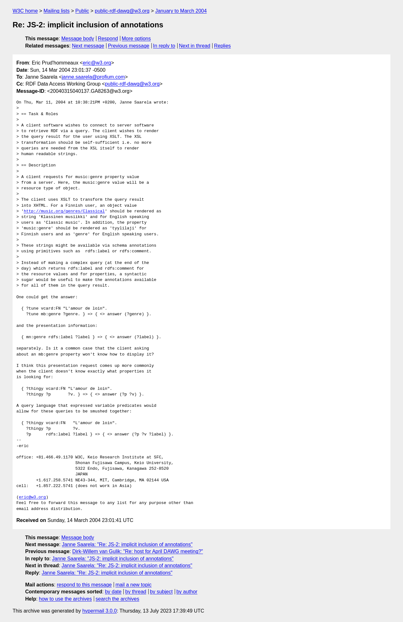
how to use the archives (65, 599)
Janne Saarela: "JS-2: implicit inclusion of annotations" (112, 558)
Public (82, 11)
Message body (77, 38)
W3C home (25, 11)
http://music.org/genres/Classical (64, 211)
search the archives (117, 599)
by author (186, 591)
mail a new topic (134, 584)
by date (113, 591)
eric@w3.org (97, 62)
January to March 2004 (181, 11)
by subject (161, 591)
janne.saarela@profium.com (93, 77)
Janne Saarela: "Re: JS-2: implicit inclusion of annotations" (127, 544)
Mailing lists (56, 11)
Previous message (129, 45)
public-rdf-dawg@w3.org (122, 11)
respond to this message (84, 584)
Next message (88, 45)
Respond (108, 38)
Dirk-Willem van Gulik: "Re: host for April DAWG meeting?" (137, 551)
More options (136, 38)
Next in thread (194, 45)
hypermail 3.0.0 (99, 611)
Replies (222, 45)
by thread (135, 591)
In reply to (164, 45)
